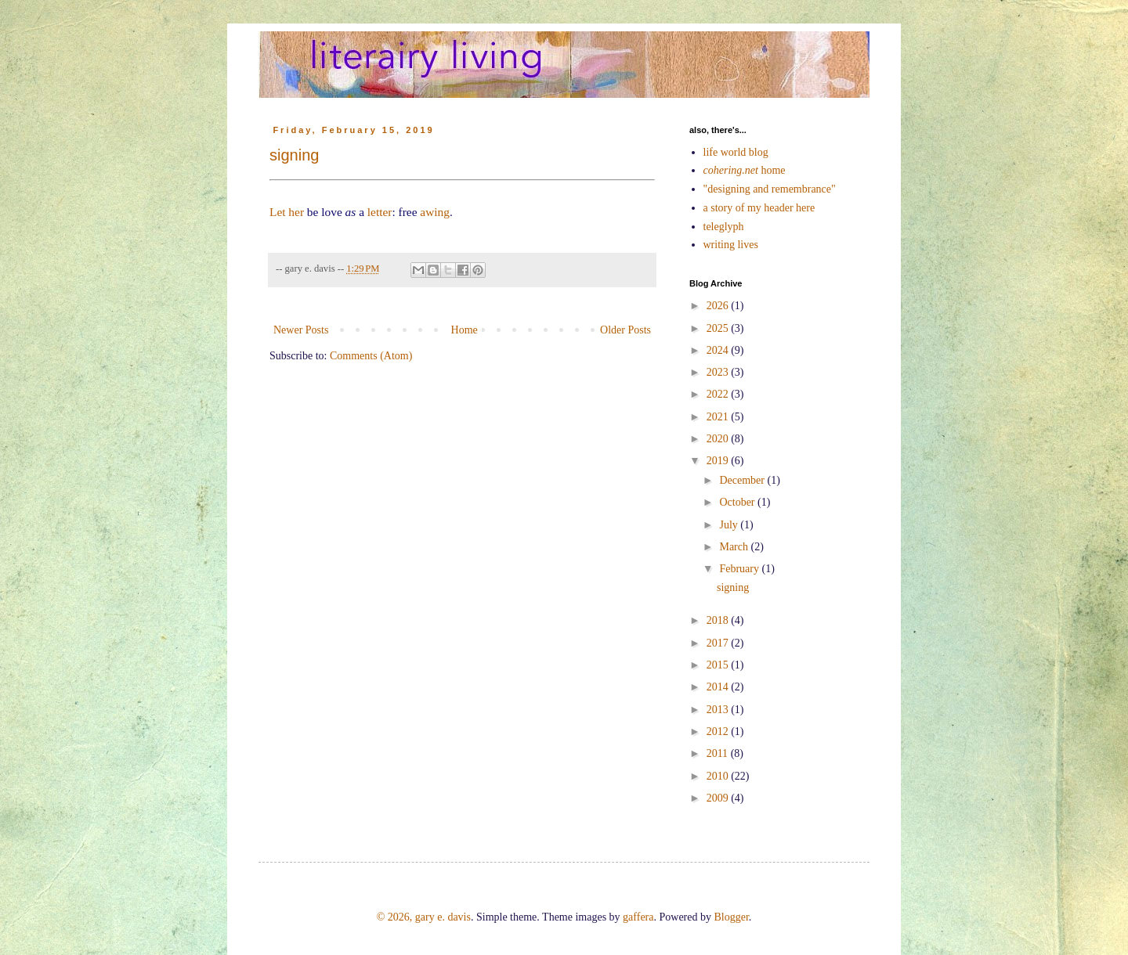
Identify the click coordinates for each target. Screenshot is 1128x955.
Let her (286, 211)
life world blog (735, 152)
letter (379, 211)
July (729, 525)
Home (464, 330)
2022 (719, 394)
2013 (719, 709)
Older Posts (625, 330)
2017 (719, 643)
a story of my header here (759, 208)
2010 (719, 776)
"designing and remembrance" (769, 189)
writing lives (730, 244)
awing (435, 211)
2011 (719, 753)
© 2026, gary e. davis (424, 917)
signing (294, 155)
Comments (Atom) (371, 356)
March (734, 547)
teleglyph (723, 226)
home (744, 170)
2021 (719, 417)
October (738, 502)
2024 (719, 350)
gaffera (638, 917)
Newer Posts (300, 330)
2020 (719, 439)
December (743, 480)
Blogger (731, 917)
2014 (719, 687)
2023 (719, 372)
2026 (719, 306)
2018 (719, 620)
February (740, 569)
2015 (719, 665)
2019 (719, 461)
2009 (719, 798)
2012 (719, 731)
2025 (719, 328)
